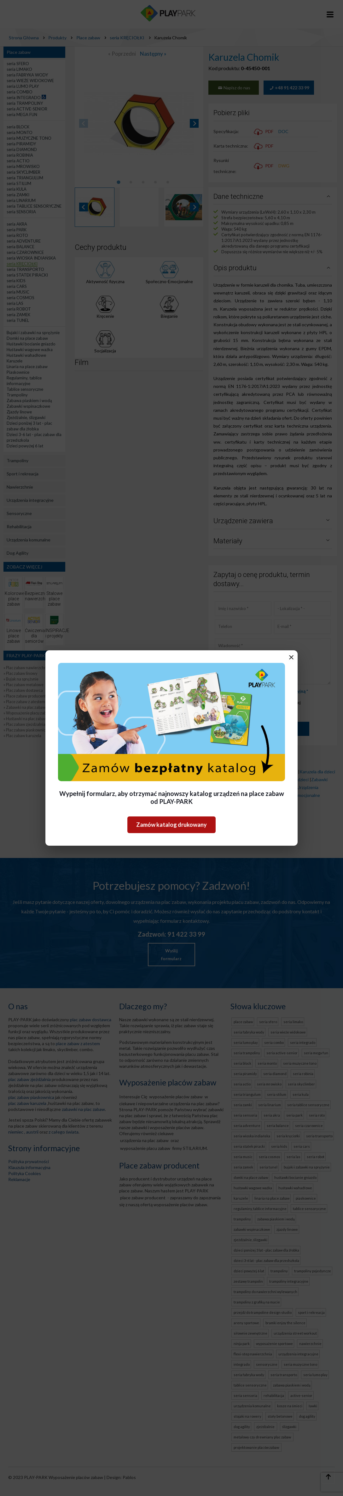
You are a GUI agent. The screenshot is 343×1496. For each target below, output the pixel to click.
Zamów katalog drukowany (171, 824)
